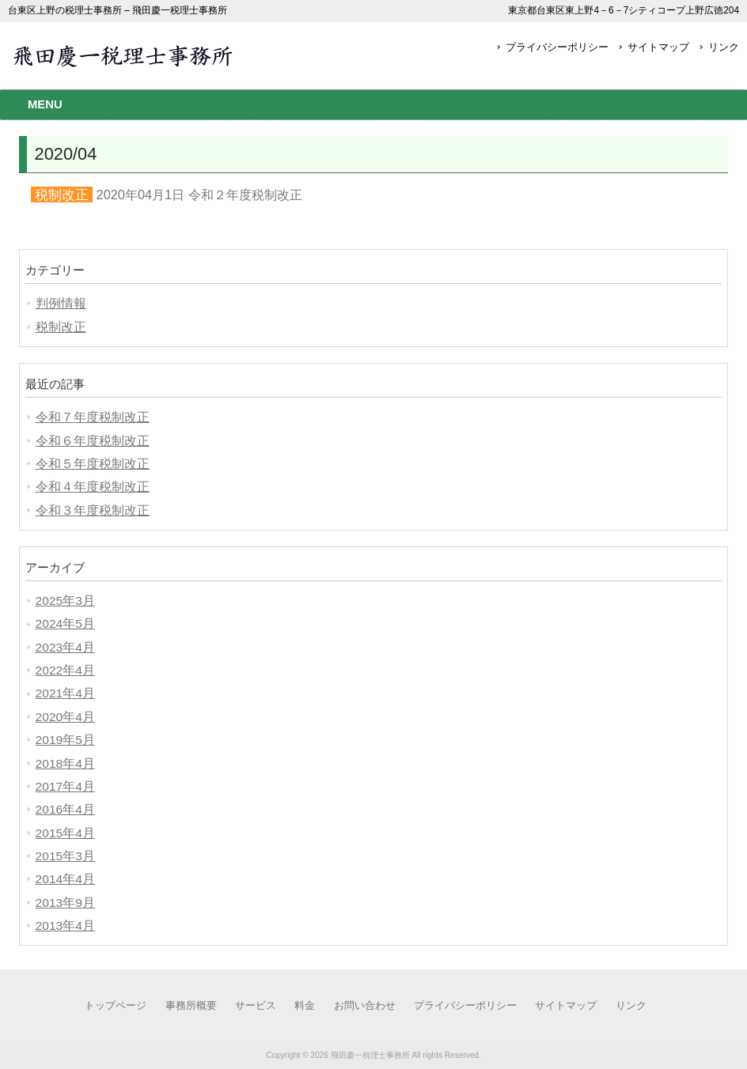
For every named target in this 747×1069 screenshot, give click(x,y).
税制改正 (61, 327)
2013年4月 (65, 925)
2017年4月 (65, 786)
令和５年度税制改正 (93, 463)
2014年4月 (65, 879)
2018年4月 (65, 763)
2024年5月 (65, 623)
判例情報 (61, 303)
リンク (723, 47)
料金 (304, 1005)
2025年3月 (65, 600)
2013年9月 (65, 902)
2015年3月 (65, 856)
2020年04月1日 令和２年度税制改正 (199, 194)
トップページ (115, 1005)
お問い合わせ (365, 1005)
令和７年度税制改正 (93, 417)
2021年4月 (65, 693)
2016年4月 (65, 809)
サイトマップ (658, 47)
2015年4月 (65, 833)
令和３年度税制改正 (93, 510)
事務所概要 (191, 1005)
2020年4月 (65, 716)
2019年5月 (65, 739)
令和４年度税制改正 (93, 486)
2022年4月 (65, 670)
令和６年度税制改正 (93, 441)
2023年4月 (65, 647)
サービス (255, 1005)
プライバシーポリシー (557, 47)
